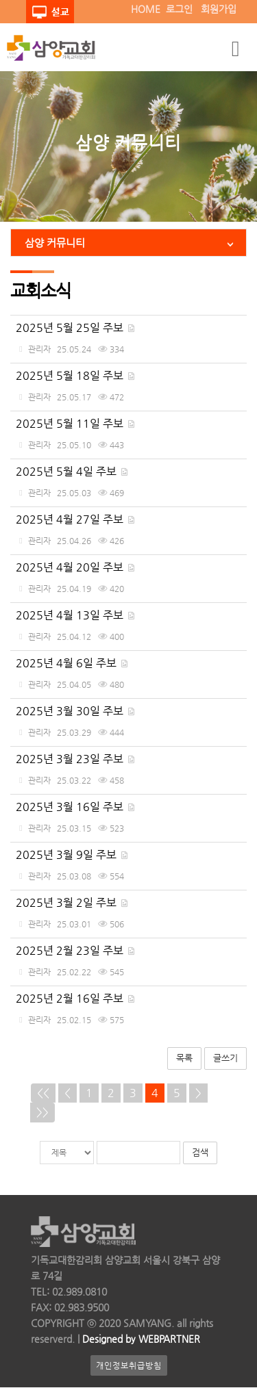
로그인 (179, 8)
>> (42, 1111)
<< (43, 1092)
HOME (145, 8)
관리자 (39, 349)
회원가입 (218, 8)
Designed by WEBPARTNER (139, 1339)
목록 (184, 1058)
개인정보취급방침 (129, 1366)
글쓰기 (225, 1058)
